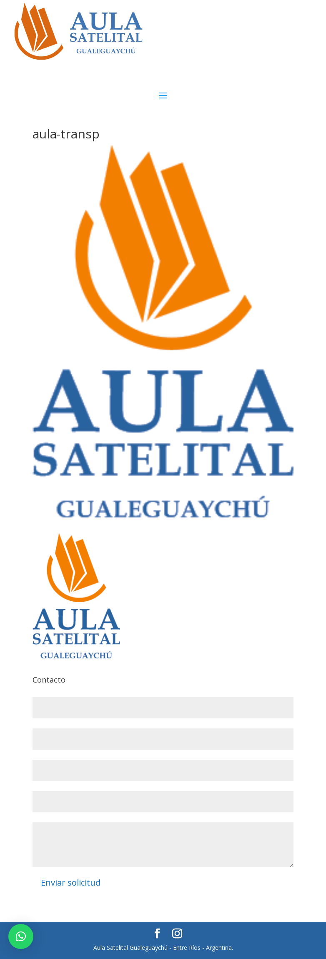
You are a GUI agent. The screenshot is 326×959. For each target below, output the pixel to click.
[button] (20, 936)
